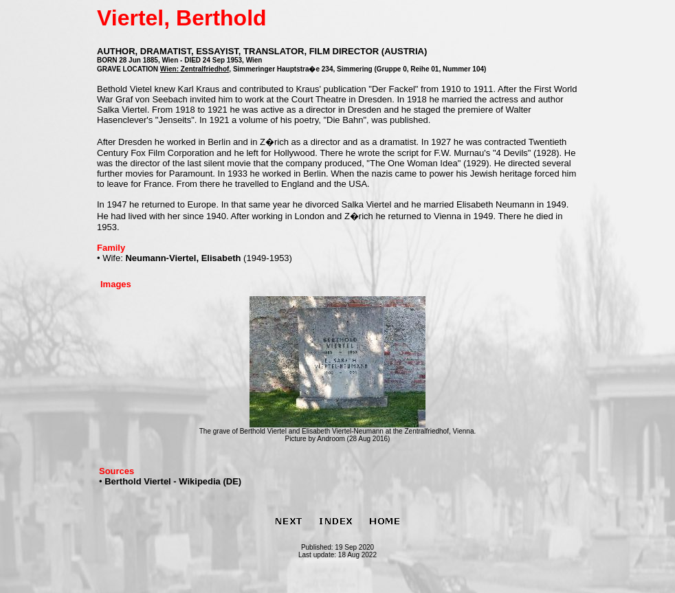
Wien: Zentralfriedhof (194, 69)
